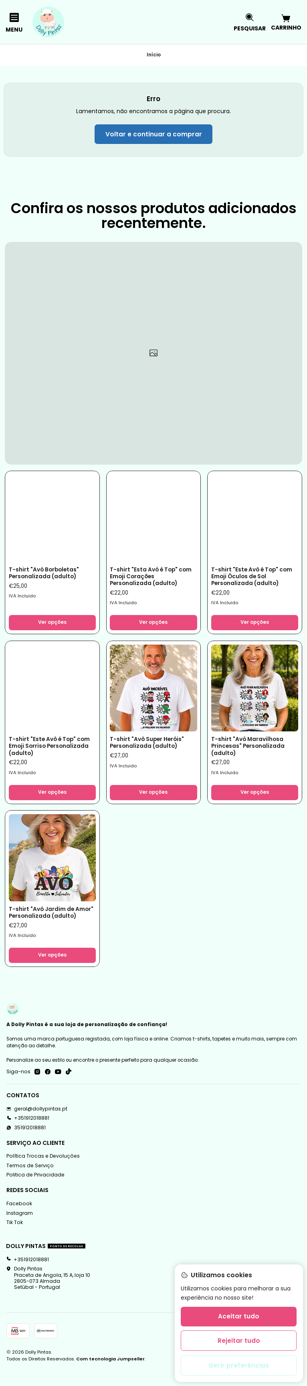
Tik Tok (14, 1237)
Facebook (19, 1218)
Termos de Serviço (30, 1180)
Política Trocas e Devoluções (43, 1171)
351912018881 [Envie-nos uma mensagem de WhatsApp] (26, 1142)
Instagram (19, 1227)
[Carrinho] (286, 21)
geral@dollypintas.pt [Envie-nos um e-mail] (36, 1123)
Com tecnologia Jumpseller (110, 1374)
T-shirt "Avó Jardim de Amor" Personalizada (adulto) (44, 922)
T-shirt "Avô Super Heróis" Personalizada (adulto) (150, 745)
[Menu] (14, 22)
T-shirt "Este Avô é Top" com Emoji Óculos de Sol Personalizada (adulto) (249, 576)
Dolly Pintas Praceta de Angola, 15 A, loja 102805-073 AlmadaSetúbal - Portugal (48, 1293)
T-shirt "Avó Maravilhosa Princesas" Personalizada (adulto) (250, 749)
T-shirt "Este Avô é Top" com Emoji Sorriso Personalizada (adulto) (46, 749)
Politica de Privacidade (35, 1189)
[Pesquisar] (249, 22)
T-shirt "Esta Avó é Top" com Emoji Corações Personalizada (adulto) (147, 576)
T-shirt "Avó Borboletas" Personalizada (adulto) (47, 573)
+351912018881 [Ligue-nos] (27, 1133)
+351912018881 (27, 1274)
